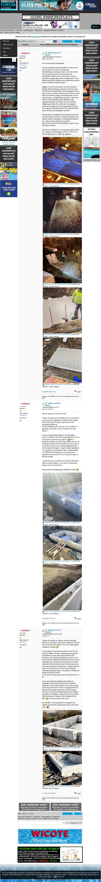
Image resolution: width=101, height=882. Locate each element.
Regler (5, 55)
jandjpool (26, 53)
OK (55, 877)
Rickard (60, 30)
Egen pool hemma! (8, 142)
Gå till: (64, 823)
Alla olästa (6, 48)
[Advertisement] (8, 234)
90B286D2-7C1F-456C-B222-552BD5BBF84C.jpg (58, 522)
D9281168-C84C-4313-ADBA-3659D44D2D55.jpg (58, 284)
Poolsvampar (35, 37)
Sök (4, 52)
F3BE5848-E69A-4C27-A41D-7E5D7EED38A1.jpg (58, 786)
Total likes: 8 (23, 65)
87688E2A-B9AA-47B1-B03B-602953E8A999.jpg (57, 234)
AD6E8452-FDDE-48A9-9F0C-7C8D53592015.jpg (58, 561)
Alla (26, 41)
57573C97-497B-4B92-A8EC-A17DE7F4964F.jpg (57, 611)
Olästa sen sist (8, 44)
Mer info (61, 877)
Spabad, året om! (9, 144)
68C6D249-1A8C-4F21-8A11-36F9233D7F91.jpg (57, 384)
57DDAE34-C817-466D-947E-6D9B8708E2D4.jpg (58, 747)
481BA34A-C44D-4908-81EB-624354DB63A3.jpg (58, 184)
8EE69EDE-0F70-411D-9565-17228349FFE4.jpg (57, 334)
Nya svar (6, 41)
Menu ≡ (96, 26)
